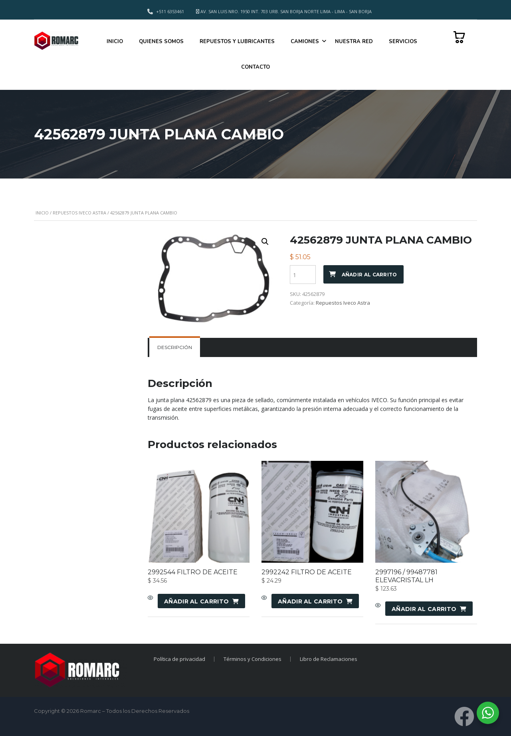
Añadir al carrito (369, 275)
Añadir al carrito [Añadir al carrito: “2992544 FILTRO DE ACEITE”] (196, 601)
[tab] (174, 347)
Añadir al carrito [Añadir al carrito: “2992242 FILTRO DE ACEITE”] (310, 601)
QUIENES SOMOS (161, 41)
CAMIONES (305, 41)
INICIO (115, 41)
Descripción (174, 347)
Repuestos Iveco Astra (79, 213)
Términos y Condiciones (252, 659)
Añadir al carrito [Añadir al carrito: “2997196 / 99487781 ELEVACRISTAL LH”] (424, 609)
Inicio (42, 213)
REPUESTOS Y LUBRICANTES (237, 41)
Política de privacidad (178, 659)
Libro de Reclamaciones (329, 659)
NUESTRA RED (354, 41)
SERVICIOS (403, 41)
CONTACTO (255, 67)
